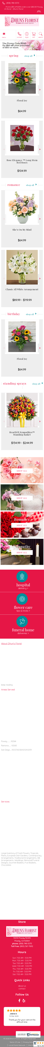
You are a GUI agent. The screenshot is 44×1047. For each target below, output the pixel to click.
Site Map (31, 1045)
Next (40, 89)
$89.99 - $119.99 (22, 300)
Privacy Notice (28, 1042)
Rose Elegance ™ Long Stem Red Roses (22, 161)
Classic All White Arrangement (22, 289)
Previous (3, 89)
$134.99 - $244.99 (22, 443)
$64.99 (22, 111)
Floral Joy (22, 100)
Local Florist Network (17, 1045)
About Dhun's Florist (11, 643)
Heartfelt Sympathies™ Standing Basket (22, 433)
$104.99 (22, 171)
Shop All (28, 55)
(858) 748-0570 (12, 3)
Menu (4, 37)
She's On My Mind (22, 229)
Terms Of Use (15, 1042)
